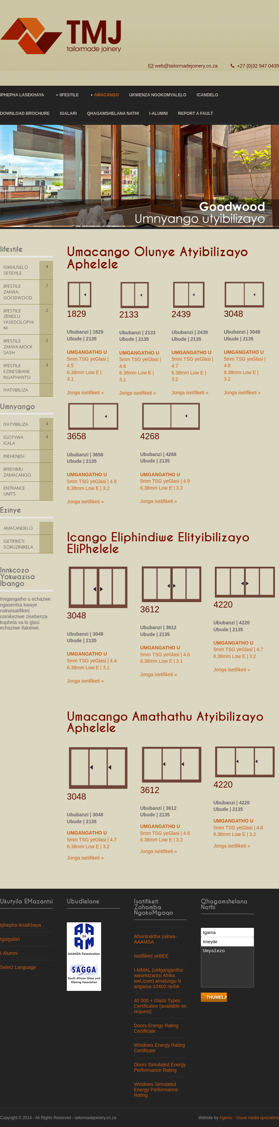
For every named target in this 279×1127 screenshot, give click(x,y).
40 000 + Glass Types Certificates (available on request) (160, 1006)
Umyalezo (227, 966)
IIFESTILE (69, 95)
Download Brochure (25, 113)
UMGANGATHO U (87, 352)
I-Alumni (158, 113)
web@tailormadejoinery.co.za (186, 66)
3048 (233, 314)
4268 (149, 436)
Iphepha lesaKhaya (20, 925)
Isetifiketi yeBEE (151, 956)
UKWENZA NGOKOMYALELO (157, 95)
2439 (181, 314)
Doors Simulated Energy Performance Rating (160, 1067)
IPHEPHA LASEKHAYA (22, 95)
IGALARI (68, 113)
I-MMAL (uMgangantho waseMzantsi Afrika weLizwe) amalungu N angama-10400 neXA (158, 978)
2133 (128, 314)
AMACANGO (106, 95)
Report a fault (195, 113)
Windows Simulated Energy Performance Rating (156, 1089)
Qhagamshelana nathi (113, 113)
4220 (223, 604)
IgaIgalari (10, 939)
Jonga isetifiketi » (85, 392)
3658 (76, 436)
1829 (76, 314)
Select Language (18, 967)
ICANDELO (207, 95)
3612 (149, 609)
